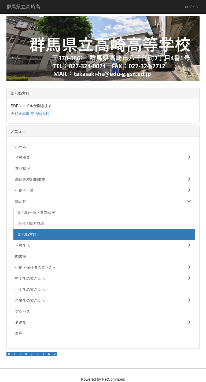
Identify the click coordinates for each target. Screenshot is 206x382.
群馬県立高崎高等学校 (29, 6)
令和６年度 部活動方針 (30, 114)
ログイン (192, 7)
